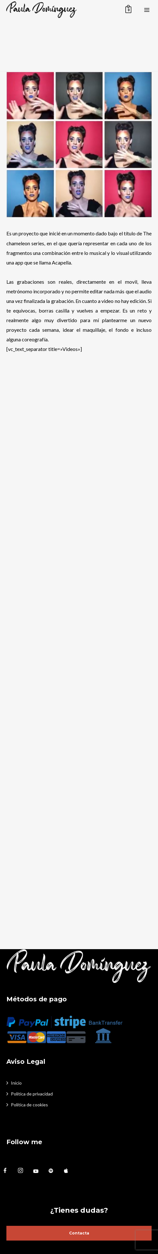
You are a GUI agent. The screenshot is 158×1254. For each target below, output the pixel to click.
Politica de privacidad (32, 1093)
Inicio (16, 1083)
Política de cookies (29, 1104)
